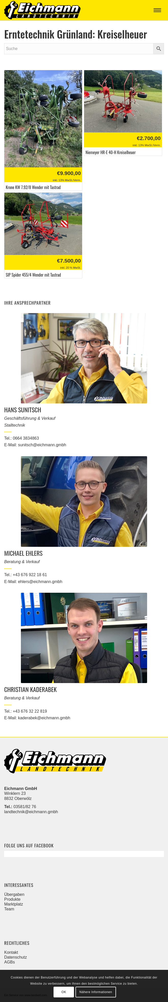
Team (9, 909)
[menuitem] (158, 10)
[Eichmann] (68, 10)
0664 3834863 (26, 438)
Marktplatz (13, 904)
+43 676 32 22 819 (30, 711)
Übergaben (14, 894)
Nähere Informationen (95, 992)
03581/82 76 (25, 807)
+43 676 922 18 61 (30, 575)
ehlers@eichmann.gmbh (40, 581)
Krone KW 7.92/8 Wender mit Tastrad (33, 187)
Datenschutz (15, 957)
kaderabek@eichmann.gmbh (44, 718)
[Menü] (158, 10)
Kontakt (11, 952)
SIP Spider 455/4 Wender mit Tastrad (33, 275)
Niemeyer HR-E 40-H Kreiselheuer (110, 152)
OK (63, 992)
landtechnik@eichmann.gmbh (31, 812)
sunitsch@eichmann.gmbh (42, 445)
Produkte (12, 899)
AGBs (9, 962)
